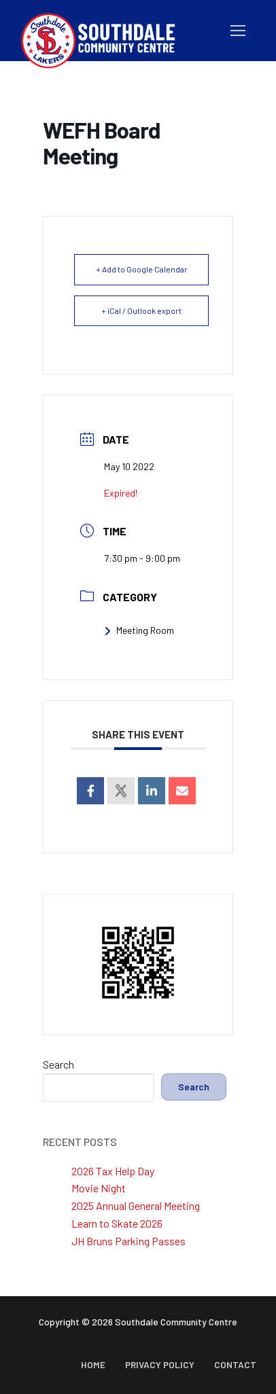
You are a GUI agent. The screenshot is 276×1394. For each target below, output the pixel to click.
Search (58, 1064)
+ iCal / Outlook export (141, 310)
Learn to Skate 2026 (116, 1223)
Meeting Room (139, 630)
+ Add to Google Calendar (142, 269)
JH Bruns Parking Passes (128, 1240)
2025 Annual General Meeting (135, 1205)
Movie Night (98, 1187)
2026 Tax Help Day (112, 1170)
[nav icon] (238, 30)
